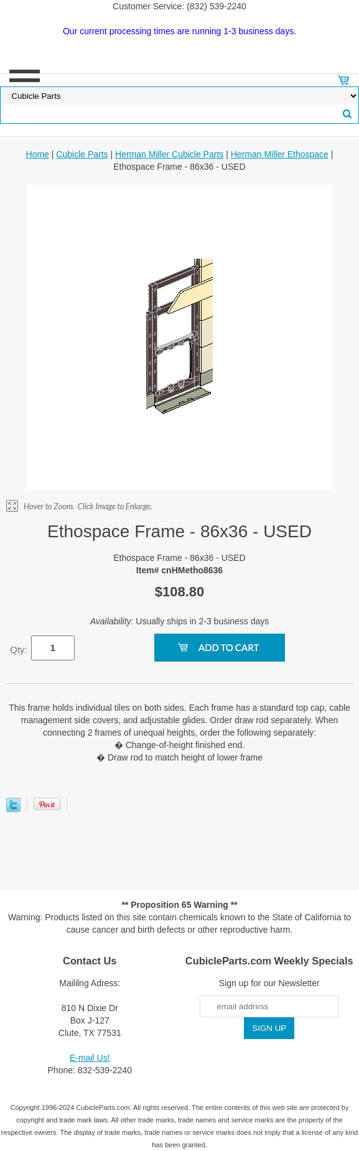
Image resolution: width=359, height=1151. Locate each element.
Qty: (18, 649)
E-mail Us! (90, 1058)
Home (37, 154)
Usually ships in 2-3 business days (179, 621)
